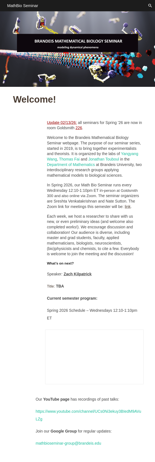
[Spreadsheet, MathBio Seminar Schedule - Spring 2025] (94, 357)
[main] (77, 100)
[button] (150, 5)
